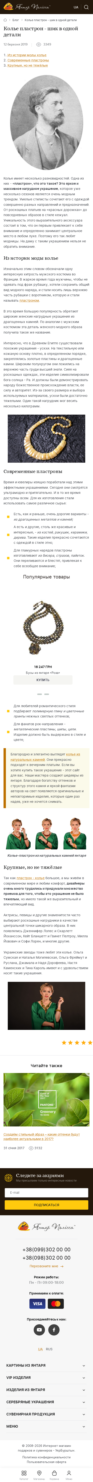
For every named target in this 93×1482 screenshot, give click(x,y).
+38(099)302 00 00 (46, 1249)
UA (40, 1349)
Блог (15, 20)
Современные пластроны (28, 60)
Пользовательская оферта (46, 1462)
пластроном (29, 300)
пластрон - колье (30, 878)
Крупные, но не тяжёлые (28, 65)
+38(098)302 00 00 (46, 1258)
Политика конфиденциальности (46, 1457)
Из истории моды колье (27, 55)
